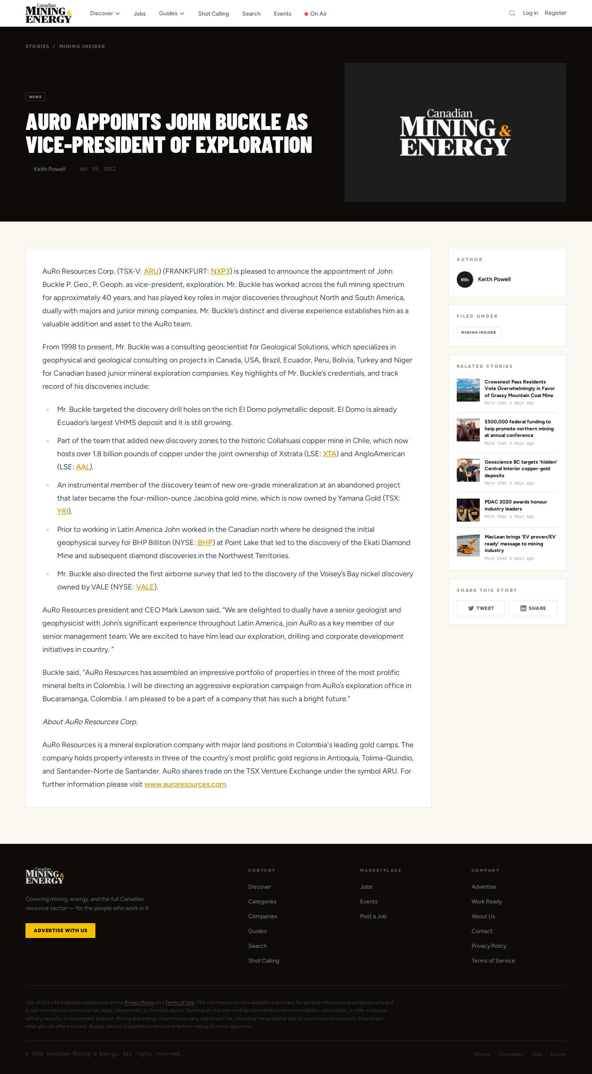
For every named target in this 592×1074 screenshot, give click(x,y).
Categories (262, 901)
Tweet (481, 608)
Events (369, 901)
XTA (329, 453)
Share (533, 608)
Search (257, 945)
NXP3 (220, 271)
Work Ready (487, 901)
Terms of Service (493, 960)
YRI (62, 511)
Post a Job (373, 916)
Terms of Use (179, 1002)
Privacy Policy (489, 945)
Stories (37, 46)
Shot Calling (263, 960)
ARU (151, 271)
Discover (259, 886)
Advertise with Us (60, 930)
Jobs (366, 886)
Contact (482, 931)
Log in (530, 12)
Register (556, 12)
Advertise (484, 886)
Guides (257, 931)
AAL (83, 466)
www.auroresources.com (185, 784)
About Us (483, 916)
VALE (145, 586)
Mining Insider (82, 46)
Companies (263, 916)
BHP (204, 542)
